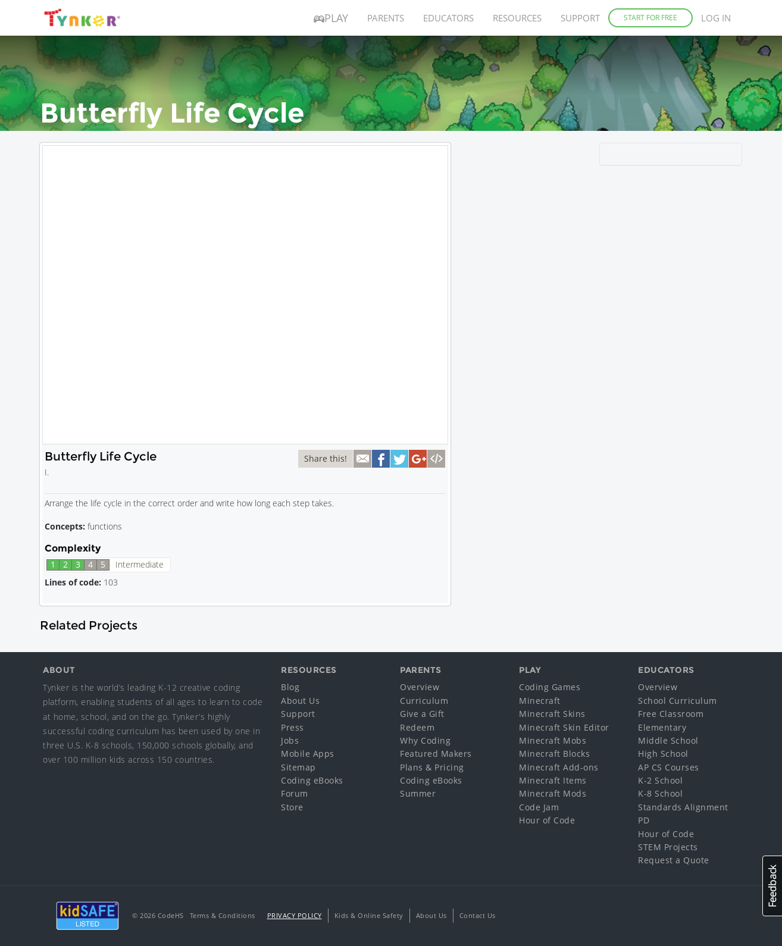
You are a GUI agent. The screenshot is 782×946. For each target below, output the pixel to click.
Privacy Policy (294, 915)
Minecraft (540, 700)
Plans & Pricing (432, 767)
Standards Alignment (683, 807)
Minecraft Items (553, 780)
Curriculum (424, 700)
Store (292, 807)
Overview (419, 687)
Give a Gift (422, 713)
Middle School (668, 740)
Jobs (290, 740)
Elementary (662, 727)
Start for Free (650, 17)
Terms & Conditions (222, 915)
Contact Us (477, 915)
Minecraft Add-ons (559, 767)
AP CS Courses (668, 767)
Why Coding (425, 740)
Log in (716, 18)
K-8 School (660, 793)
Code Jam (539, 807)
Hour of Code (547, 820)
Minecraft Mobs (552, 740)
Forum (294, 793)
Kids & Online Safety (368, 915)
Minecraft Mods (552, 793)
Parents (385, 18)
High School (663, 753)
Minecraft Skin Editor (564, 727)
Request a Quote (673, 860)
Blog (290, 687)
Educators (448, 18)
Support (580, 18)
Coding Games (549, 687)
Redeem (417, 727)
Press (292, 727)
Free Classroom (670, 713)
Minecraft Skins (552, 713)
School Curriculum (677, 700)
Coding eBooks (312, 780)
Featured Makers (436, 753)
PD (643, 820)
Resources (517, 18)
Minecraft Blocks (554, 753)
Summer (418, 793)
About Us (300, 700)
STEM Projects (668, 847)
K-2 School (660, 780)
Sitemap (298, 767)
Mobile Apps (307, 753)
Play (331, 18)
